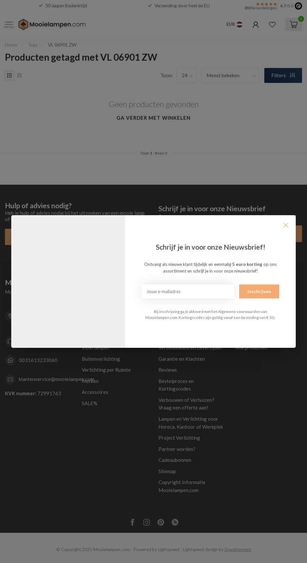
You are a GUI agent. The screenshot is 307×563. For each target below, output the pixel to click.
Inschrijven (259, 291)
